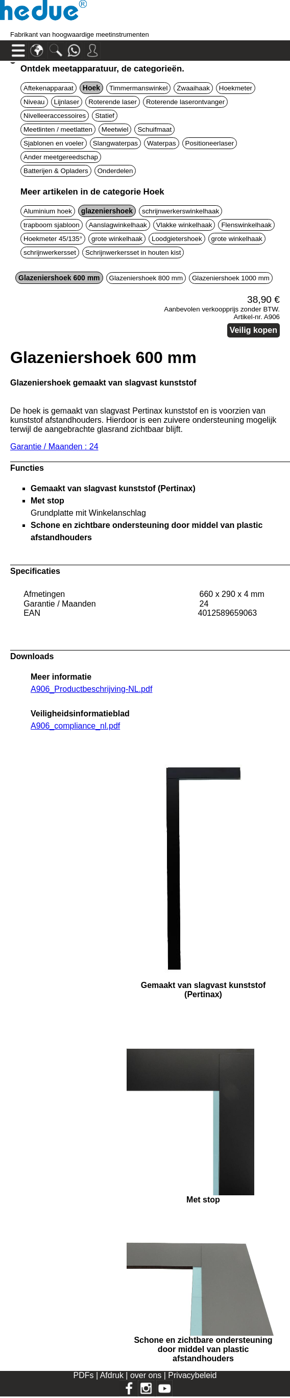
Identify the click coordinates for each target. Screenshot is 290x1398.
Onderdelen (115, 171)
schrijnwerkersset (49, 252)
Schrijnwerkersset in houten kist (133, 252)
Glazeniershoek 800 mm (146, 278)
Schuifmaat (154, 129)
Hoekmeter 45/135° (52, 239)
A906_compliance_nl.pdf (75, 725)
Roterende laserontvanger (185, 102)
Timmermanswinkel (138, 88)
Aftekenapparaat (48, 88)
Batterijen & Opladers (55, 171)
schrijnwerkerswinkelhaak (180, 211)
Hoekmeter (235, 88)
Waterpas (161, 143)
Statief (104, 115)
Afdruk (113, 1375)
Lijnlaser (67, 102)
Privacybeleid (192, 1375)
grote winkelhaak (116, 239)
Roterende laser (112, 102)
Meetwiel (115, 129)
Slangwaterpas (115, 143)
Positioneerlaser (209, 143)
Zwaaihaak (193, 88)
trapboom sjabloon (51, 225)
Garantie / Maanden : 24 (54, 446)
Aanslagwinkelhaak (118, 225)
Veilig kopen (253, 330)
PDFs (83, 1375)
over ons (147, 1375)
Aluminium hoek (47, 211)
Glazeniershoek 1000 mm (231, 278)
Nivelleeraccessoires (54, 115)
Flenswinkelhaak (246, 225)
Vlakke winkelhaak (184, 225)
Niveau (34, 102)
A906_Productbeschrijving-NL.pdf (91, 689)
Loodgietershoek (177, 239)
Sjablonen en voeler (53, 143)
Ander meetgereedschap (60, 157)
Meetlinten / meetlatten (57, 129)
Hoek (91, 88)
